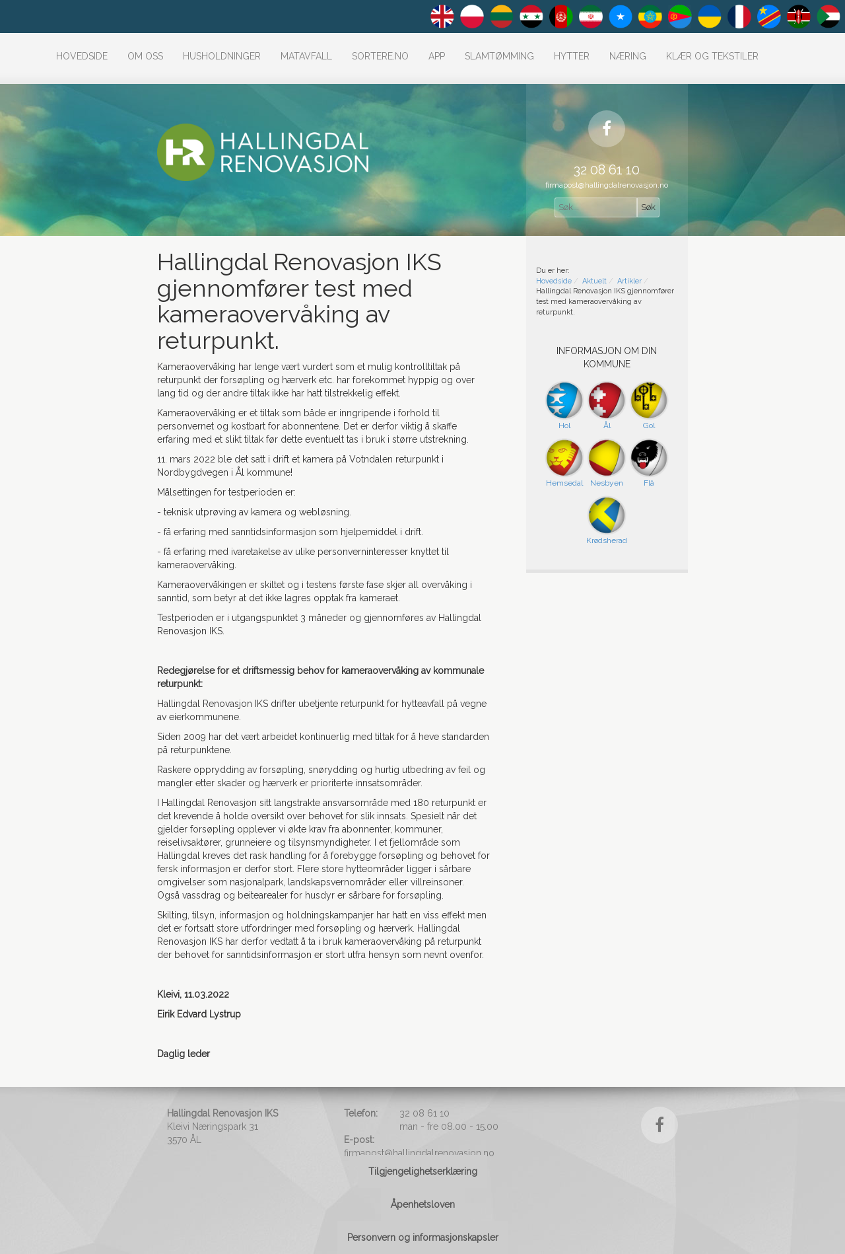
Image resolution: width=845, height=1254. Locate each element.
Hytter (572, 56)
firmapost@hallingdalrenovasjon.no (606, 185)
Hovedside (82, 56)
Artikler (629, 281)
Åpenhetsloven (423, 1204)
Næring (627, 56)
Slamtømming (499, 56)
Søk (648, 207)
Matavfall (306, 56)
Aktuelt (594, 281)
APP (436, 56)
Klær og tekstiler (712, 56)
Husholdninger (222, 56)
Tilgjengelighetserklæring (422, 1171)
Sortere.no (380, 56)
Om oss (145, 56)
